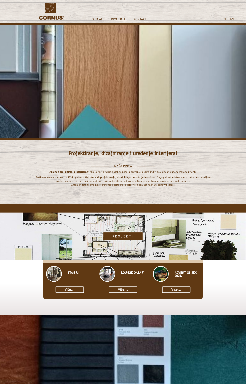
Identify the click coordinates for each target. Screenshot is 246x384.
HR (225, 19)
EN (232, 19)
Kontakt (140, 19)
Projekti (118, 19)
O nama (97, 19)
